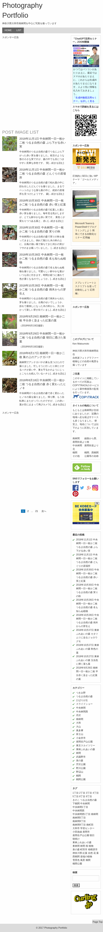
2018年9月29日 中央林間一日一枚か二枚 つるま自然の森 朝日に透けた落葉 (42, 337)
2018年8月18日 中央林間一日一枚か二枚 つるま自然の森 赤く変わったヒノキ (42, 384)
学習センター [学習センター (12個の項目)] (87, 828)
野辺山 (79, 772)
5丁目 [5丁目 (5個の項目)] (76, 796)
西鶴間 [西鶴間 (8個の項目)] (76, 856)
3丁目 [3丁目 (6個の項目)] (89, 793)
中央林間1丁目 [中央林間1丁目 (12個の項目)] (80, 807)
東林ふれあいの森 (85, 749)
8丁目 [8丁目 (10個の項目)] (82, 796)
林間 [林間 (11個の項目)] (82, 846)
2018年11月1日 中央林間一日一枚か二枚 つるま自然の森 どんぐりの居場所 (42, 173)
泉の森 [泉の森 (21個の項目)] (76, 849)
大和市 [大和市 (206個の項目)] (76, 828)
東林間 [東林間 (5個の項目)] (76, 846)
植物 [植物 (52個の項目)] (91, 846)
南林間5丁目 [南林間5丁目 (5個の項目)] (79, 817)
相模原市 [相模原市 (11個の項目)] (93, 849)
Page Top (98, 922)
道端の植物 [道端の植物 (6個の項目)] (86, 856)
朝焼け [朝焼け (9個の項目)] (76, 839)
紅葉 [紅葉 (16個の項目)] (85, 853)
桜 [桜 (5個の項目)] (87, 846)
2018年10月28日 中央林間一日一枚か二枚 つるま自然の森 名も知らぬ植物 (42, 258)
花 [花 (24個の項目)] (94, 853)
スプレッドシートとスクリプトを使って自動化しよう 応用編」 (85, 288)
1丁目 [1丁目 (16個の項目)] (76, 793)
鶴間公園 (81, 779)
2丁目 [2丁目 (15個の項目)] (82, 793)
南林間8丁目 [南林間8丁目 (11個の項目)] (79, 821)
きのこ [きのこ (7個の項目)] (76, 800)
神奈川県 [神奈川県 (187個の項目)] (77, 853)
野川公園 (81, 768)
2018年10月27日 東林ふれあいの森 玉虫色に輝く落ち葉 (87, 660)
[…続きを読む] (56, 163)
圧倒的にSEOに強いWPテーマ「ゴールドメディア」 (86, 179)
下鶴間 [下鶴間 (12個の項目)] (76, 803)
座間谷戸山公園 (84, 741)
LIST (18, 30)
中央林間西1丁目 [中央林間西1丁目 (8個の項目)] (81, 814)
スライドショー (84, 704)
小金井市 (81, 738)
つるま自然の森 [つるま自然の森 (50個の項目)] (88, 800)
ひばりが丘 (82, 700)
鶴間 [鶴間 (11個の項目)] (88, 860)
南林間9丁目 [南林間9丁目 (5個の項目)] (79, 824)
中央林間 (81, 708)
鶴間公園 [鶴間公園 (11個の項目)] (77, 863)
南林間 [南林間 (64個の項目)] (94, 814)
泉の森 (79, 760)
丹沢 (78, 715)
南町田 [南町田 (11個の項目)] (89, 824)
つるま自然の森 (84, 696)
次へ (44, 511)
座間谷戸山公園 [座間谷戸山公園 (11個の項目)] (81, 835)
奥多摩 (79, 730)
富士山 (79, 734)
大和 (78, 723)
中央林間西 (82, 711)
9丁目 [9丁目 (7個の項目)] (89, 796)
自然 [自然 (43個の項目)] (90, 853)
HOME (8, 30)
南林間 (79, 719)
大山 (78, 726)
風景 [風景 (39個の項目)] (82, 860)
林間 (78, 753)
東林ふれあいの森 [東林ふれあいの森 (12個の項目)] (82, 842)
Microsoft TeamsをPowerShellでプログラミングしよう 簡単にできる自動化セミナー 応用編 (85, 230)
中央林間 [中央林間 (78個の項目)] (85, 803)
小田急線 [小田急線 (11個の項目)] (77, 832)
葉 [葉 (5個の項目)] (97, 853)
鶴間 (78, 775)
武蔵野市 (81, 757)
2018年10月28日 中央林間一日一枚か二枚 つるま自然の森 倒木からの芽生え (42, 289)
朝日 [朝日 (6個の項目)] (92, 835)
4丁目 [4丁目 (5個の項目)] (96, 793)
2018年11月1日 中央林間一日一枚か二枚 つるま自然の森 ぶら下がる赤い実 (42, 142)
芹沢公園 (81, 764)
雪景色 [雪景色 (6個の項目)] (76, 860)
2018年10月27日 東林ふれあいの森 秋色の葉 (87, 649)
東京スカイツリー (85, 745)
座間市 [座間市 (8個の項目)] (86, 832)
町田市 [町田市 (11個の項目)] (83, 849)
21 (36, 511)
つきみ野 (81, 692)
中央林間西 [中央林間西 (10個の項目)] (78, 810)
